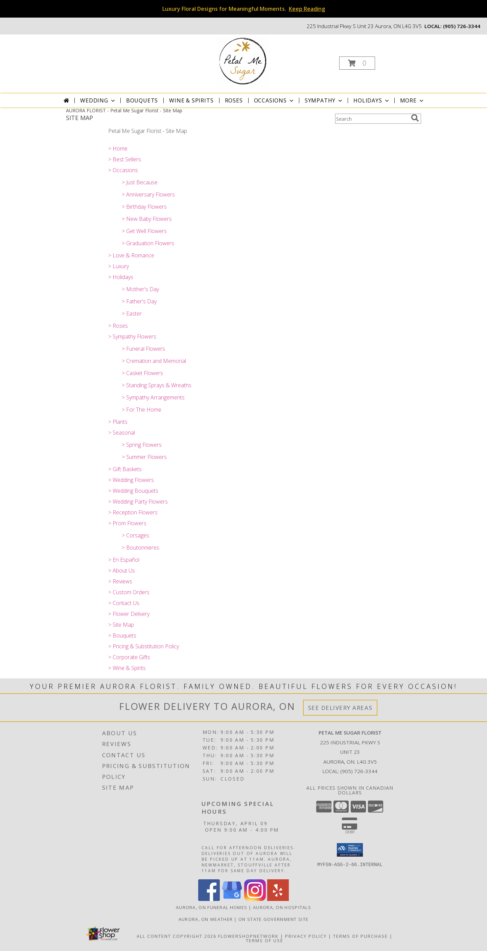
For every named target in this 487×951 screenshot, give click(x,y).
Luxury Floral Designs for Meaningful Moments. (243, 9)
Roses (234, 100)
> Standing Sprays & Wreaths (156, 385)
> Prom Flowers (127, 523)
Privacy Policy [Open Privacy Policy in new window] (306, 936)
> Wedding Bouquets (133, 490)
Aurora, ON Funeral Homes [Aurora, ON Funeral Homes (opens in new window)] (211, 907)
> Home (117, 148)
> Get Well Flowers (144, 231)
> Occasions (123, 170)
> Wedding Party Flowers (138, 501)
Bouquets (142, 100)
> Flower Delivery (128, 614)
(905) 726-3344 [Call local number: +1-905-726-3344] (461, 26)
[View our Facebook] (209, 899)
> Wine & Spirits (127, 668)
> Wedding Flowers (131, 480)
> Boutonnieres (140, 547)
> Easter (132, 313)
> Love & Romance (131, 255)
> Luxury (118, 266)
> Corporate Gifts (129, 657)
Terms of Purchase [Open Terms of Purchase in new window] (360, 936)
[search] (415, 118)
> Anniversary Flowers (148, 194)
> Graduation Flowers (148, 243)
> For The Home (141, 409)
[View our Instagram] (255, 899)
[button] (357, 63)
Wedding (98, 100)
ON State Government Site (273, 919)
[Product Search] (371, 118)
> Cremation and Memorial (154, 361)
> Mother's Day (140, 289)
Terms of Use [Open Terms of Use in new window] (264, 940)
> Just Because (140, 182)
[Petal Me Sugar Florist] (243, 61)
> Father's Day (139, 301)
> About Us (121, 570)
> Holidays (120, 277)
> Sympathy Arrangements (153, 397)
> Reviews (120, 581)
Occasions (274, 100)
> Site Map (121, 624)
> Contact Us (123, 603)
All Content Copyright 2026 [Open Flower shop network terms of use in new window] (176, 936)
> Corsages (135, 535)
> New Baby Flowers (147, 219)
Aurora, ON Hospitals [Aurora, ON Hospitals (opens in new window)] (282, 907)
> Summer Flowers (144, 457)
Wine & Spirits (191, 100)
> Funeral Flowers (143, 348)
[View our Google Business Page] (232, 899)
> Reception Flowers (133, 512)
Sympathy (324, 100)
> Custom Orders (128, 592)
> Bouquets (122, 635)
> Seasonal (121, 432)
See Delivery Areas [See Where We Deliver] (340, 708)
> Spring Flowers (142, 444)
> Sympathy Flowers (132, 336)
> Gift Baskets (125, 469)
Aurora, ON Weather (206, 919)
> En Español (123, 559)
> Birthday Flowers (144, 206)
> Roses (118, 325)
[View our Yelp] (278, 899)
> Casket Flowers (142, 373)
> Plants (117, 421)
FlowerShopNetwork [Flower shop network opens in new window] (248, 936)
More (412, 100)
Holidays (371, 100)
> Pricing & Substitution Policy (143, 646)
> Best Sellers (124, 159)
